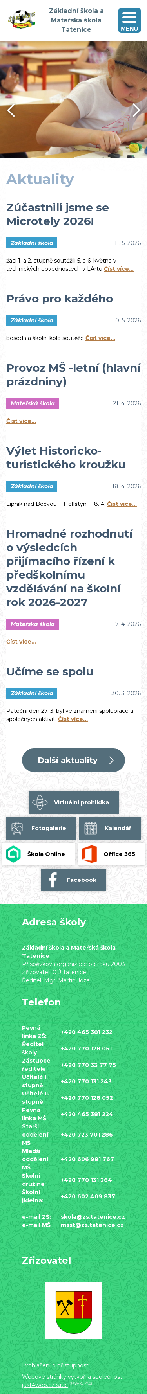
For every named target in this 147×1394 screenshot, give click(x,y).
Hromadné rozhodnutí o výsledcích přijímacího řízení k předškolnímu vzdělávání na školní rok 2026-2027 (69, 568)
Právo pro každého (59, 298)
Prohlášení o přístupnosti (56, 1365)
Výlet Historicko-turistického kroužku (65, 457)
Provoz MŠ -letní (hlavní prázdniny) (73, 374)
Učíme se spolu (49, 671)
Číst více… (119, 268)
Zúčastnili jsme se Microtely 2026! (57, 214)
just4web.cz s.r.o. (45, 1385)
